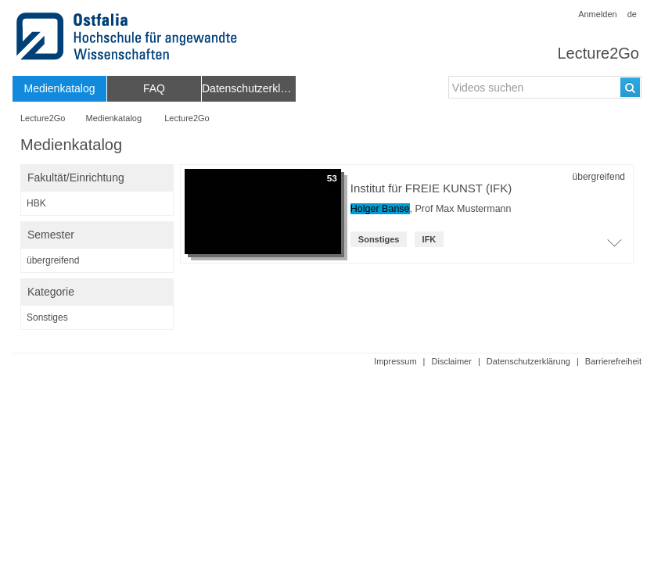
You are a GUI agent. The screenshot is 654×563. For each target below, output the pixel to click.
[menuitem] (59, 89)
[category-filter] (97, 317)
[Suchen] (630, 87)
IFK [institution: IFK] (429, 239)
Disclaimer (452, 361)
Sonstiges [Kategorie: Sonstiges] (379, 239)
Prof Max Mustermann (463, 208)
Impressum (395, 361)
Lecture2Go (598, 53)
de (632, 14)
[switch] (97, 178)
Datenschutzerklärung (528, 361)
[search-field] (544, 87)
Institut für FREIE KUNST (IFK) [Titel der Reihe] (431, 188)
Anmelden (597, 14)
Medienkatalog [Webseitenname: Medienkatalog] (114, 118)
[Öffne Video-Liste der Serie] (614, 247)
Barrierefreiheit (613, 361)
